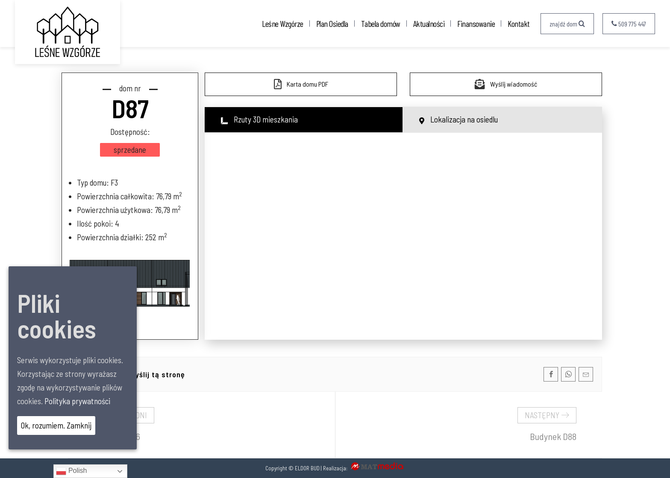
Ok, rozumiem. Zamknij (56, 425)
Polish (71, 471)
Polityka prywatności (77, 401)
